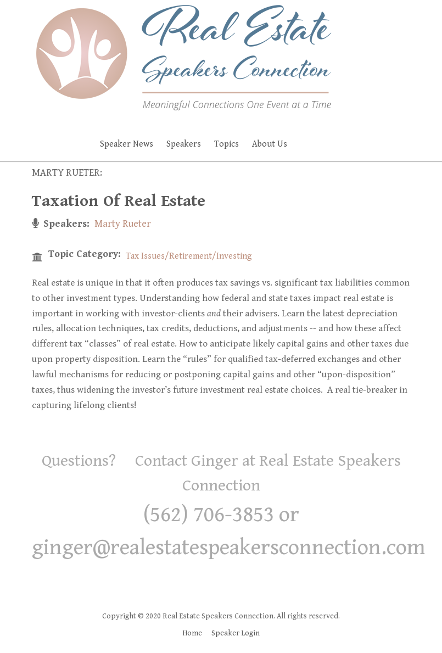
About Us (269, 144)
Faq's (330, 144)
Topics (226, 144)
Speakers (183, 144)
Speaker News (126, 144)
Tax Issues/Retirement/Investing (189, 256)
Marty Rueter (122, 224)
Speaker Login (235, 633)
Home (192, 633)
